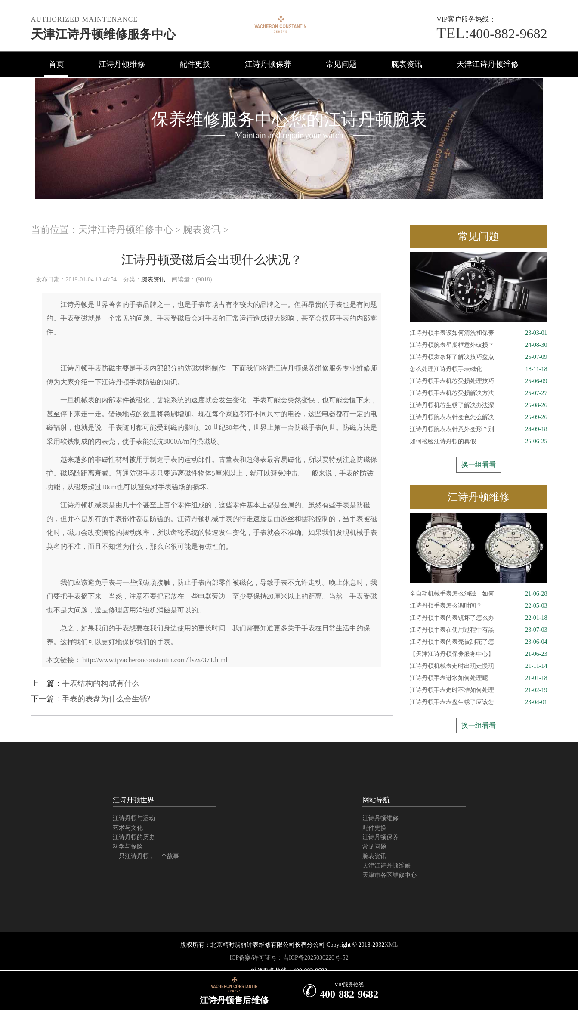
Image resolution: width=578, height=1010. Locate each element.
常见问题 (341, 64)
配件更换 (194, 64)
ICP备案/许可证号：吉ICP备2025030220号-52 (288, 957)
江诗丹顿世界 (133, 799)
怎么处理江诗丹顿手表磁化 (478, 369)
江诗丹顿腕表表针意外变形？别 (478, 429)
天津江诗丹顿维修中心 (125, 229)
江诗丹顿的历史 (134, 837)
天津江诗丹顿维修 (488, 64)
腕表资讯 (406, 64)
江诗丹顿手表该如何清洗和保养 (478, 333)
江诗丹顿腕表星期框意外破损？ (478, 345)
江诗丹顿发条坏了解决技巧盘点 (478, 357)
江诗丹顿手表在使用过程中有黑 (478, 630)
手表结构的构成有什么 (100, 683)
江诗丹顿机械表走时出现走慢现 (478, 666)
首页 (56, 64)
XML (391, 945)
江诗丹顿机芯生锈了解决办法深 (478, 405)
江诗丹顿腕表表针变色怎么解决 (478, 417)
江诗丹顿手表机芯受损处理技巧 (478, 381)
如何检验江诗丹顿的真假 (478, 442)
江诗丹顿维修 (122, 64)
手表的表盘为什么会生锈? (106, 699)
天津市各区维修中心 (389, 875)
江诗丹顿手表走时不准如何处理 (478, 690)
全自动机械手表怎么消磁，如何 (478, 594)
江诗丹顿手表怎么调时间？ (478, 606)
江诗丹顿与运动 (134, 818)
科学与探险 (128, 846)
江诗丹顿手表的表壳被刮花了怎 (478, 642)
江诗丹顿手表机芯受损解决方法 (478, 393)
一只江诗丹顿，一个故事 (146, 856)
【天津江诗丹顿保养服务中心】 (478, 654)
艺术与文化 (128, 828)
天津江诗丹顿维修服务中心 (103, 34)
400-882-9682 (491, 33)
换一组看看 (478, 464)
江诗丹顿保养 (268, 64)
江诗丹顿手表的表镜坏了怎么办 (478, 618)
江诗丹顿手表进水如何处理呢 (478, 678)
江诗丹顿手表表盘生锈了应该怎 (478, 702)
